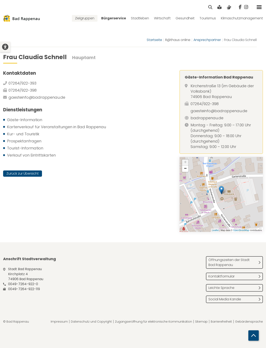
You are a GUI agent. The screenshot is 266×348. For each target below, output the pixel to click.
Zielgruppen (84, 18)
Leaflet (215, 230)
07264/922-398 (23, 90)
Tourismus (208, 18)
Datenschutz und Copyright (91, 321)
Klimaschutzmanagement (242, 18)
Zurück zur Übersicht (22, 173)
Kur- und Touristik (23, 134)
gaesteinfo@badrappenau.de (37, 97)
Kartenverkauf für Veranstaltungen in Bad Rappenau (56, 126)
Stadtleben (140, 18)
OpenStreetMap (241, 230)
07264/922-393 (22, 83)
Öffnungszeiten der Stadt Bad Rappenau (229, 262)
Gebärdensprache (249, 321)
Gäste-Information (24, 119)
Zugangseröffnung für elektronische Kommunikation (153, 321)
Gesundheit (185, 18)
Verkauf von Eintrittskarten (31, 155)
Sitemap (201, 321)
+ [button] (185, 162)
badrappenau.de (207, 118)
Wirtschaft (162, 18)
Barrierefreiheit (221, 321)
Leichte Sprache (221, 287)
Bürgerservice (113, 18)
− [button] (185, 169)
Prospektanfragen (24, 141)
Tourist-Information (25, 148)
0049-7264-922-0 (23, 284)
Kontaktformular (221, 276)
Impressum (59, 321)
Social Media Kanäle (224, 299)
